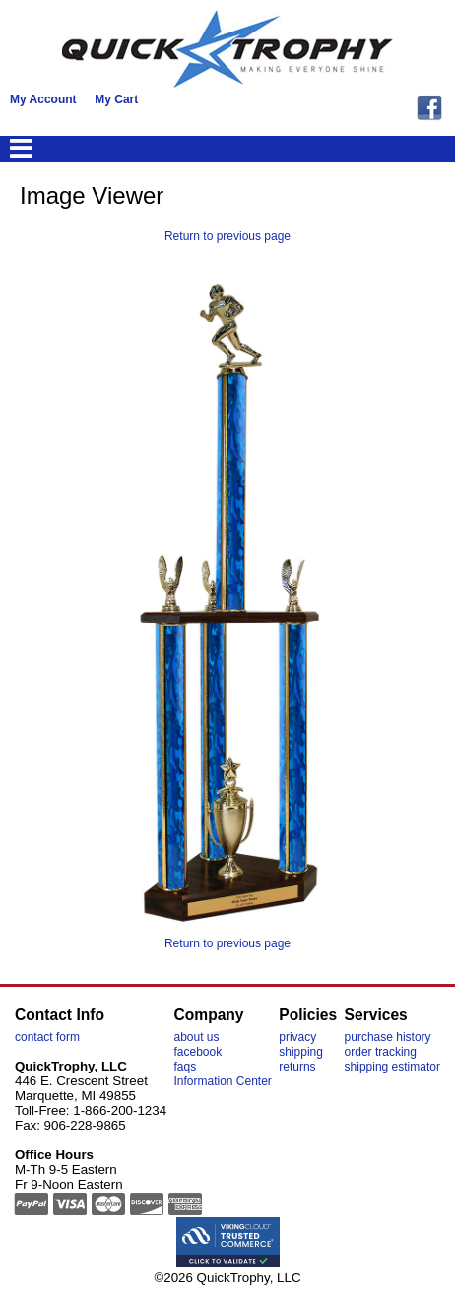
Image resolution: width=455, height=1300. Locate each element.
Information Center (222, 1081)
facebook (197, 1052)
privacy (297, 1037)
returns (297, 1066)
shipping (301, 1052)
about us (196, 1037)
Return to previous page (227, 236)
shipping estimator (392, 1066)
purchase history (388, 1037)
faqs (184, 1066)
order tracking (381, 1052)
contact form (47, 1037)
